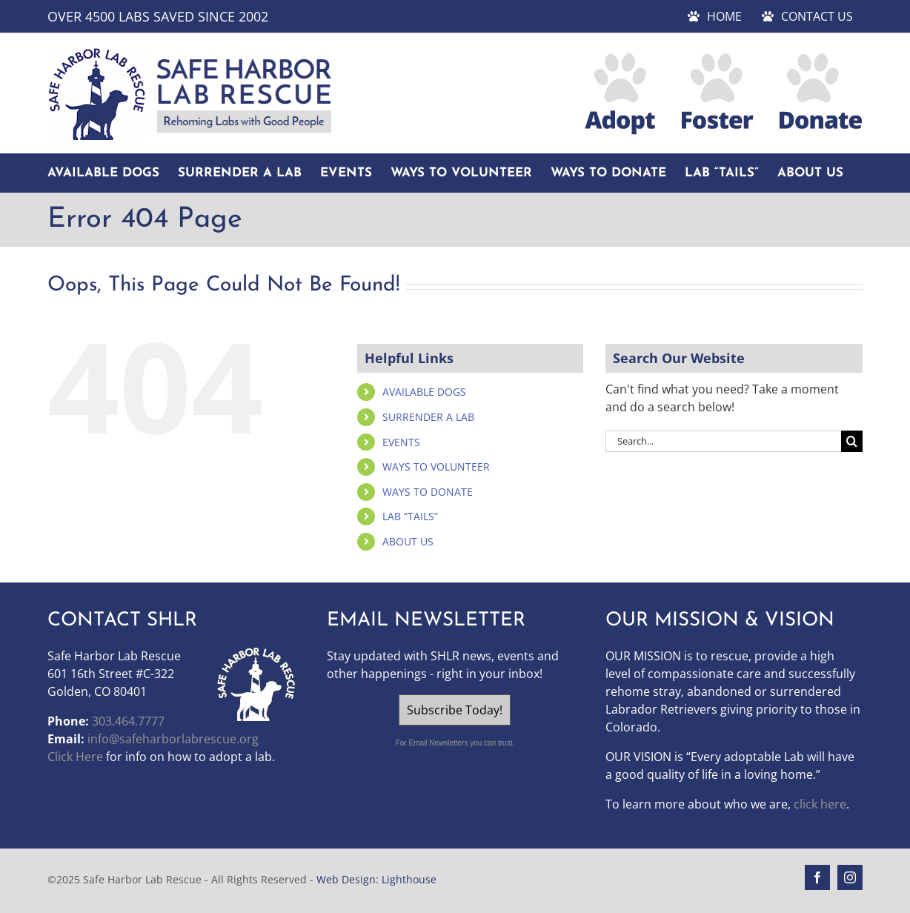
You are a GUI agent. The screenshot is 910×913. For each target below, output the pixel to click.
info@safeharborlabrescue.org (173, 739)
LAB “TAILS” (410, 516)
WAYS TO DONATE (427, 492)
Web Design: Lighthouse (376, 879)
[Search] (852, 441)
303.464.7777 (128, 721)
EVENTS (401, 442)
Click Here (75, 756)
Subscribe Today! (454, 710)
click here (820, 804)
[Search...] (723, 441)
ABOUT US (408, 541)
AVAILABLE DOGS (424, 392)
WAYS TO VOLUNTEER (436, 466)
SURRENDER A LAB (428, 417)
